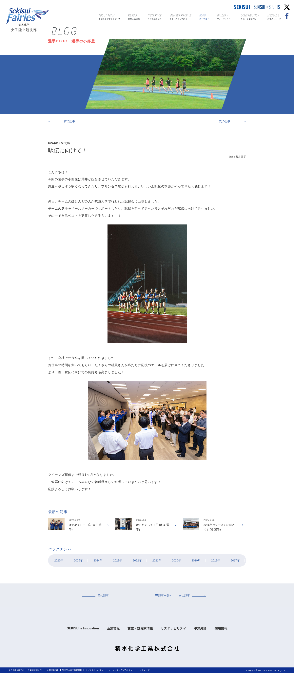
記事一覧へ (163, 595)
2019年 (196, 560)
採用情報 (221, 628)
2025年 (78, 560)
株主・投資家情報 (140, 628)
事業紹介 (200, 628)
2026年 (58, 560)
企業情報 (113, 628)
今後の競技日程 (155, 16)
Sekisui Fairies (28, 15)
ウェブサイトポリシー (95, 670)
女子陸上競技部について (109, 16)
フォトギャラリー (225, 16)
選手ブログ (204, 16)
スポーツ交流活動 (250, 16)
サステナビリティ (173, 628)
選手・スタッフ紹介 (181, 16)
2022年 (137, 560)
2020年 (176, 560)
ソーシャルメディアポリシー (121, 670)
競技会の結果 (134, 16)
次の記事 (224, 121)
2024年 (97, 560)
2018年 (215, 560)
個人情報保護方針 (16, 670)
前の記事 (69, 121)
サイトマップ (143, 670)
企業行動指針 (53, 670)
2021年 (156, 560)
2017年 (235, 560)
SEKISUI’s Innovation (83, 628)
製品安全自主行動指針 (72, 670)
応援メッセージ (274, 16)
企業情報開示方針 (36, 670)
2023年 (117, 560)
